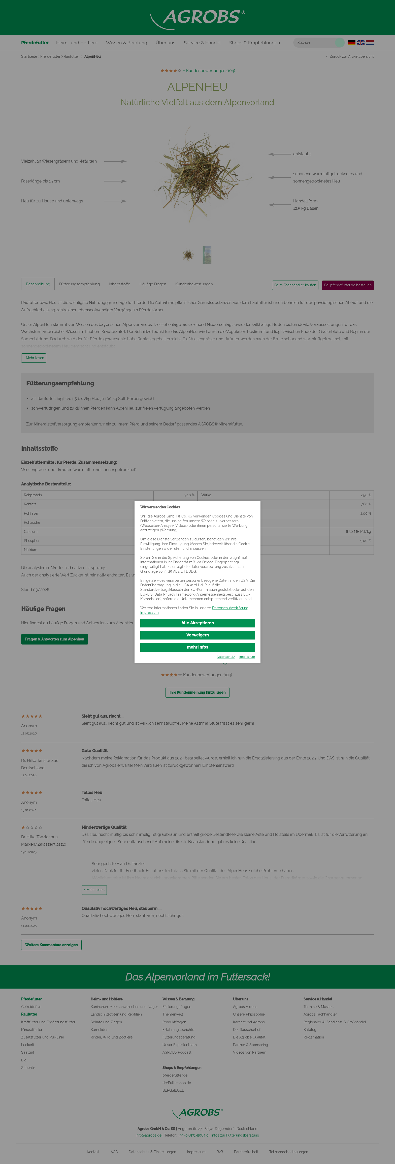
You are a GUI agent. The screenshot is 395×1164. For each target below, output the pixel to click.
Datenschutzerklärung (230, 607)
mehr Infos (197, 647)
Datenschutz (226, 658)
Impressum (149, 612)
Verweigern (197, 635)
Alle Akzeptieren (197, 622)
